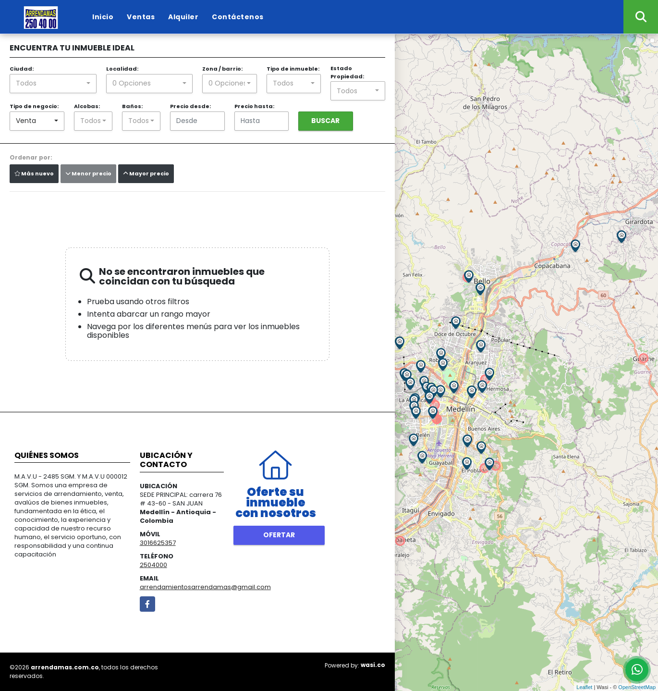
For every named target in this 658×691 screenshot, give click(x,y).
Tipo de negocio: (34, 106)
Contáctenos (238, 17)
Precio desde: (190, 106)
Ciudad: (22, 69)
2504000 (153, 564)
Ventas (141, 17)
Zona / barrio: (222, 69)
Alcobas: (87, 106)
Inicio (102, 17)
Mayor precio (146, 173)
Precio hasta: (254, 106)
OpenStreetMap (637, 687)
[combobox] (53, 83)
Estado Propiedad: (347, 72)
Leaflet (584, 687)
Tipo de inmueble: (293, 69)
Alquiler (183, 17)
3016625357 (158, 542)
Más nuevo (34, 173)
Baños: (132, 106)
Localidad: (122, 69)
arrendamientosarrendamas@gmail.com (205, 587)
